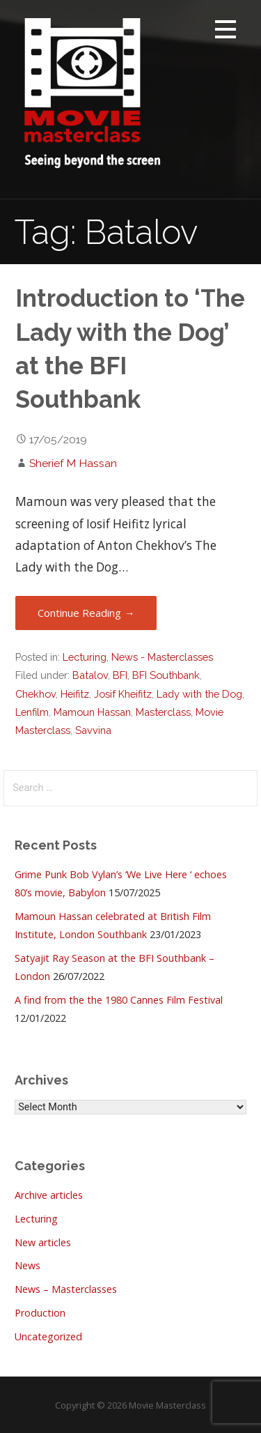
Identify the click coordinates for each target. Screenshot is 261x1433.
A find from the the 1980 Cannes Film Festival (119, 999)
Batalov (90, 675)
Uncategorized (48, 1336)
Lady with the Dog (199, 694)
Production (40, 1312)
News (27, 1265)
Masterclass (163, 712)
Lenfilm (32, 712)
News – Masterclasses (66, 1289)
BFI (120, 675)
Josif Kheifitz (123, 694)
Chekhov (35, 694)
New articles (43, 1242)
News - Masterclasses (162, 657)
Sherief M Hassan (73, 463)
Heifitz (75, 694)
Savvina (93, 730)
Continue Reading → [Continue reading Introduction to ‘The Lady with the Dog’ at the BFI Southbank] (86, 613)
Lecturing (84, 657)
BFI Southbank (166, 675)
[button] (225, 31)
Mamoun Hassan (92, 712)
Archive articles (49, 1195)
